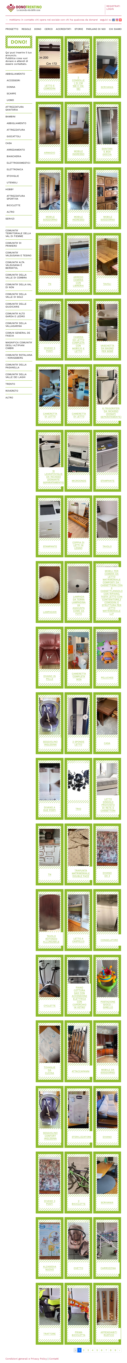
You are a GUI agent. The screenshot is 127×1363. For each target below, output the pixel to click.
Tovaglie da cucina (49, 1070)
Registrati (113, 6)
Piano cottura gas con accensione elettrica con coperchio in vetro (79, 997)
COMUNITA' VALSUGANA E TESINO (18, 254)
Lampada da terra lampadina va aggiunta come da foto (79, 605)
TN (49, 284)
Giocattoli (14, 136)
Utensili (12, 182)
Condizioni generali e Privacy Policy (26, 1358)
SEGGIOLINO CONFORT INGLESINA (50, 1136)
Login (110, 9)
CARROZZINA (108, 1268)
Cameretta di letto (50, 415)
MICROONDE (79, 480)
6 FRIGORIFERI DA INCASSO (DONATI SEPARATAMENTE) (111, 412)
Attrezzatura (16, 129)
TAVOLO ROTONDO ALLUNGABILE (51, 939)
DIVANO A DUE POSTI (49, 809)
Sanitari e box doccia (107, 151)
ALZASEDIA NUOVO (49, 1268)
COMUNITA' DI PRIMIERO (13, 244)
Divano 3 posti (49, 1202)
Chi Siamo (115, 29)
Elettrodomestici (18, 162)
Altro (10, 211)
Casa (8, 143)
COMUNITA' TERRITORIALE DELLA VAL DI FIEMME (18, 233)
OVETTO (78, 1268)
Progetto (11, 29)
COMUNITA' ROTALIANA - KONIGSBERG (18, 356)
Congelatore (109, 940)
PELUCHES (107, 677)
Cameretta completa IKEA (79, 676)
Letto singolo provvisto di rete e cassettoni (108, 805)
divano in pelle (49, 677)
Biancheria (14, 156)
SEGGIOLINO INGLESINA (50, 743)
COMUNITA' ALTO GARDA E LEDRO (15, 315)
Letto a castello (78, 940)
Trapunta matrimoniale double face (81, 873)
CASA (107, 743)
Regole (26, 29)
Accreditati (63, 29)
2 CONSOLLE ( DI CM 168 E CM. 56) (78, 83)
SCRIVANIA (107, 87)
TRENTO (10, 384)
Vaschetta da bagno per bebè (107, 348)
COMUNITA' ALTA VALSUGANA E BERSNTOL (14, 265)
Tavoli (107, 284)
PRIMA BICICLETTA (78, 1334)
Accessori (13, 80)
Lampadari (50, 612)
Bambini (10, 116)
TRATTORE (49, 1333)
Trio (78, 808)
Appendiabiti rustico (109, 1334)
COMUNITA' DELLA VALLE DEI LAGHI (15, 376)
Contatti (54, 1358)
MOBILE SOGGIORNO (50, 218)
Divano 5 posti (49, 349)
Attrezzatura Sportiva (16, 197)
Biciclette (13, 205)
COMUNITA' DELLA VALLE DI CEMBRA (16, 276)
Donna (11, 87)
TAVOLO (107, 546)
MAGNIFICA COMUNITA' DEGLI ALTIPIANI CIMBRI (18, 345)
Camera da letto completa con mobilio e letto (78, 344)
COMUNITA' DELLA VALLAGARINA (15, 324)
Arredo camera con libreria (78, 281)
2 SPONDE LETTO (78, 743)
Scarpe (11, 93)
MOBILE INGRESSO (78, 152)
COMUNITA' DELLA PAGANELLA (15, 366)
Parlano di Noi (96, 29)
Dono (37, 29)
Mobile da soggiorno (108, 1071)
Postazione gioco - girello (108, 1004)
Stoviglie (13, 176)
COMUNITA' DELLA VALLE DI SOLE (15, 295)
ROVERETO (11, 390)
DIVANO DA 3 (107, 874)
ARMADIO (49, 152)
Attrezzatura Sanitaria (14, 108)
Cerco (49, 29)
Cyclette (50, 1005)
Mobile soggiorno (108, 218)
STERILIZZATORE (81, 1136)
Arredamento (16, 149)
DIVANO (107, 1136)
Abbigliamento (15, 73)
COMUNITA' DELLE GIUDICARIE (15, 305)
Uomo (10, 100)
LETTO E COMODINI (50, 87)
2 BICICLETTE (78, 1202)
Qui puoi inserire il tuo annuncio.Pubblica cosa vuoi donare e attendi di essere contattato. (18, 58)
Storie (79, 29)
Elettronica (15, 169)
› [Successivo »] (119, 1350)
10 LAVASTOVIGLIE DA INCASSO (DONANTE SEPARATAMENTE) (53, 477)
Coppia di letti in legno (78, 545)
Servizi (10, 218)
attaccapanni (81, 1071)
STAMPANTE (107, 480)
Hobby (9, 189)
